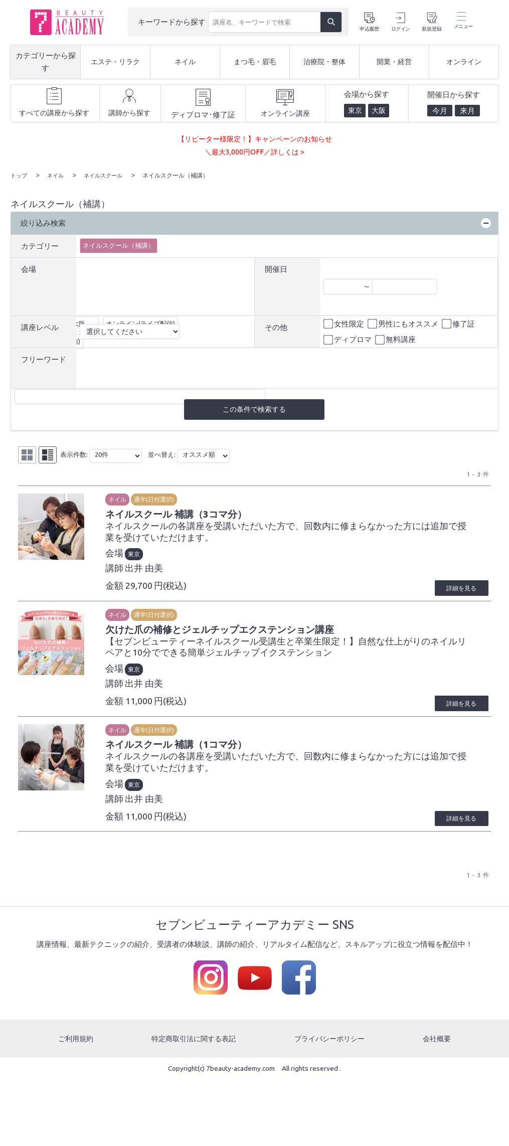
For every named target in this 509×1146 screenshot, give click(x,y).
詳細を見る (455, 591)
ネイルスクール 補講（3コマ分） (213, 516)
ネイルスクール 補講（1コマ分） (213, 752)
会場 (28, 268)
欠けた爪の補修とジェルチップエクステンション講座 (269, 633)
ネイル (138, 500)
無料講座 (396, 340)
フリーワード (43, 359)
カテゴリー (40, 245)
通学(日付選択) (174, 500)
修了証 (459, 323)
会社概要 (438, 1047)
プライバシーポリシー (330, 1047)
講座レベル (40, 326)
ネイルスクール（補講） (118, 244)
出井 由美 (164, 571)
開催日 (276, 268)
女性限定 (344, 323)
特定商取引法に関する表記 (193, 1047)
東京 (154, 557)
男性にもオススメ (403, 323)
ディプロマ (348, 340)
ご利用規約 (75, 1047)
